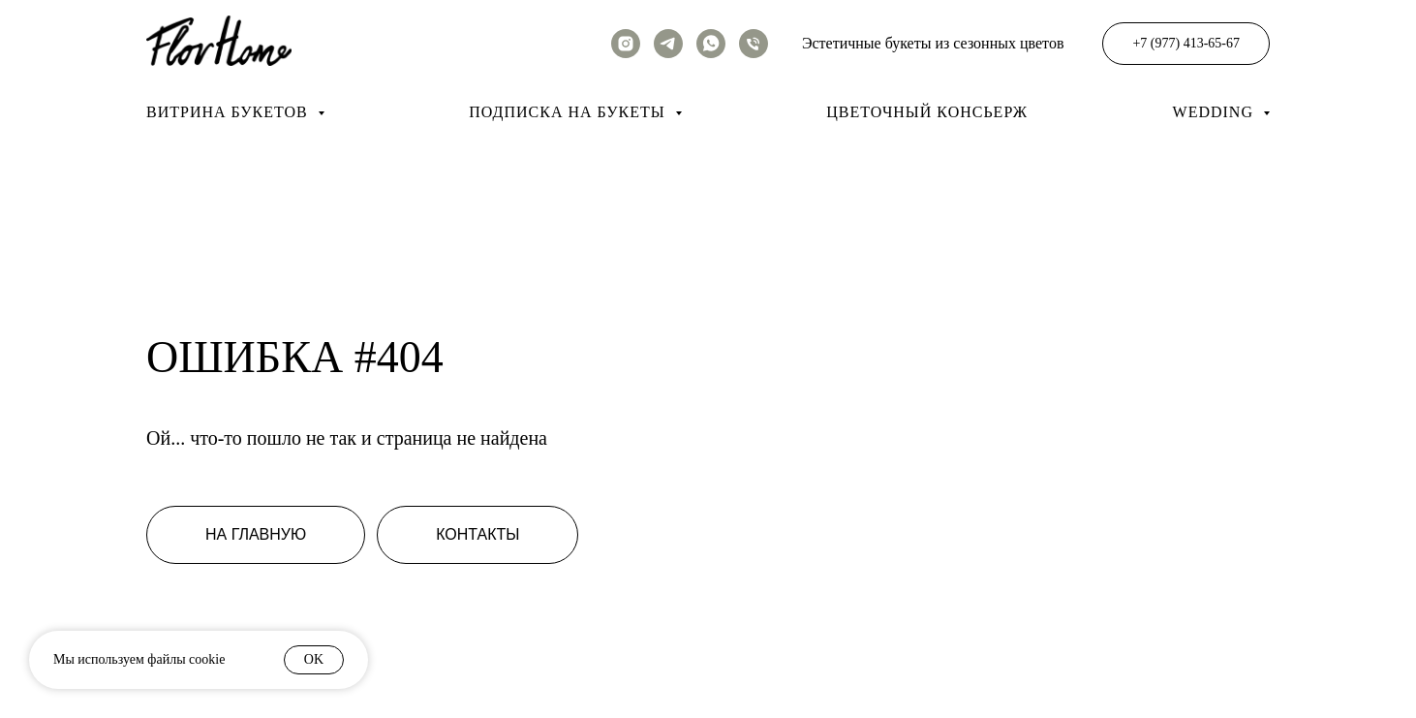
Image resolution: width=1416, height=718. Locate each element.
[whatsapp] (710, 43)
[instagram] (625, 43)
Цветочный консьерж (927, 112)
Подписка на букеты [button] (569, 112)
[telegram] (668, 43)
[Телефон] (753, 43)
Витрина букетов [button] (229, 112)
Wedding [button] (1215, 112)
